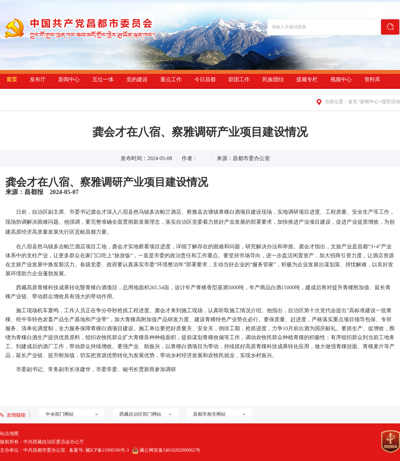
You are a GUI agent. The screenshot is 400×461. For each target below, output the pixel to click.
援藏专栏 (307, 79)
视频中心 (341, 79)
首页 (11, 79)
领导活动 (390, 101)
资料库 (372, 79)
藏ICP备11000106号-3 (107, 450)
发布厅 (38, 79)
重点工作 (171, 79)
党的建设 (137, 79)
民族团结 (273, 79)
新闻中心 (69, 79)
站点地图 (9, 433)
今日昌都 (205, 79)
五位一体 (103, 79)
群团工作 (239, 79)
